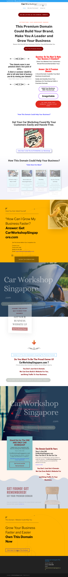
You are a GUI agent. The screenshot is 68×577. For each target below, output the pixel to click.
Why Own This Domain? (32, 8)
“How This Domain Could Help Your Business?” (34, 114)
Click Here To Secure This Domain (17, 550)
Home (24, 8)
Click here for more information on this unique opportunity (19, 459)
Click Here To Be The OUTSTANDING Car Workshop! (34, 151)
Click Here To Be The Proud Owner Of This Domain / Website (23, 380)
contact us (21, 504)
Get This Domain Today (20, 329)
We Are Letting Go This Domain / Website (32, 14)
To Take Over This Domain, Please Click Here (48, 104)
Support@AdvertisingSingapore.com (25, 251)
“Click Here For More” (34, 165)
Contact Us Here (39, 464)
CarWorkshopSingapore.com (16, 575)
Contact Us (42, 8)
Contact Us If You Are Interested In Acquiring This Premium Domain (34, 355)
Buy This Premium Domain (33, 47)
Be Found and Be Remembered (19, 465)
